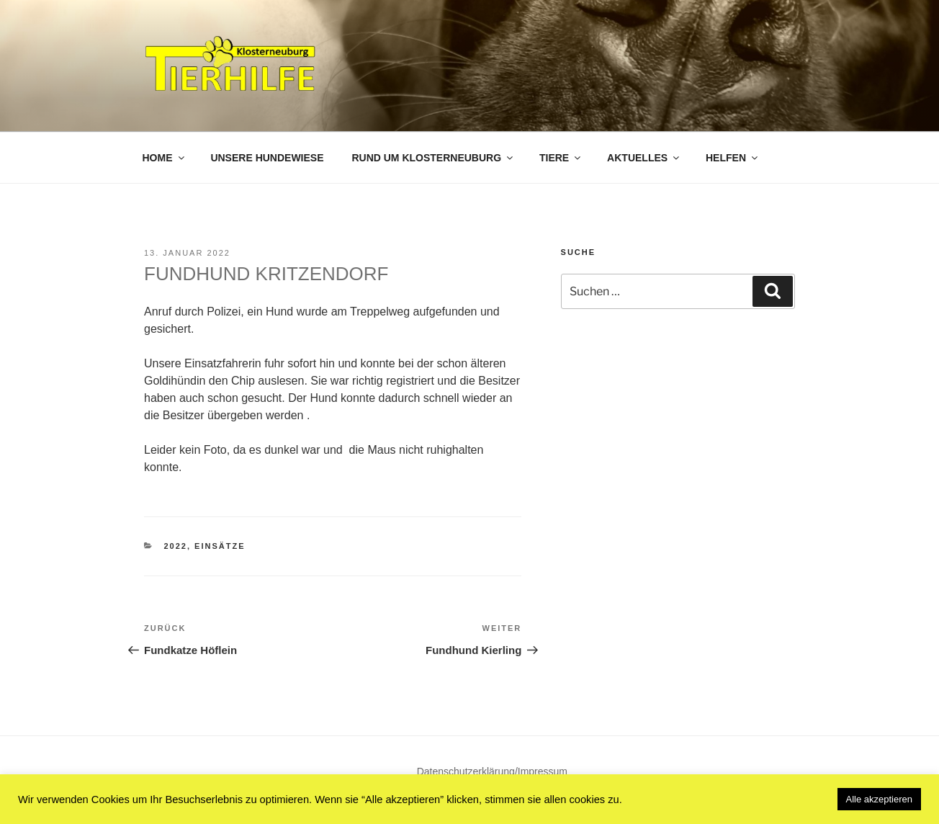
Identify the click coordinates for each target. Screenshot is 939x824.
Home (165, 158)
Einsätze (219, 546)
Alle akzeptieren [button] (879, 799)
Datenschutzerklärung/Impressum (492, 771)
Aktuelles (644, 158)
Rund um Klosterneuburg (433, 158)
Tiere (561, 158)
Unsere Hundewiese (266, 158)
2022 (175, 546)
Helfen (733, 158)
